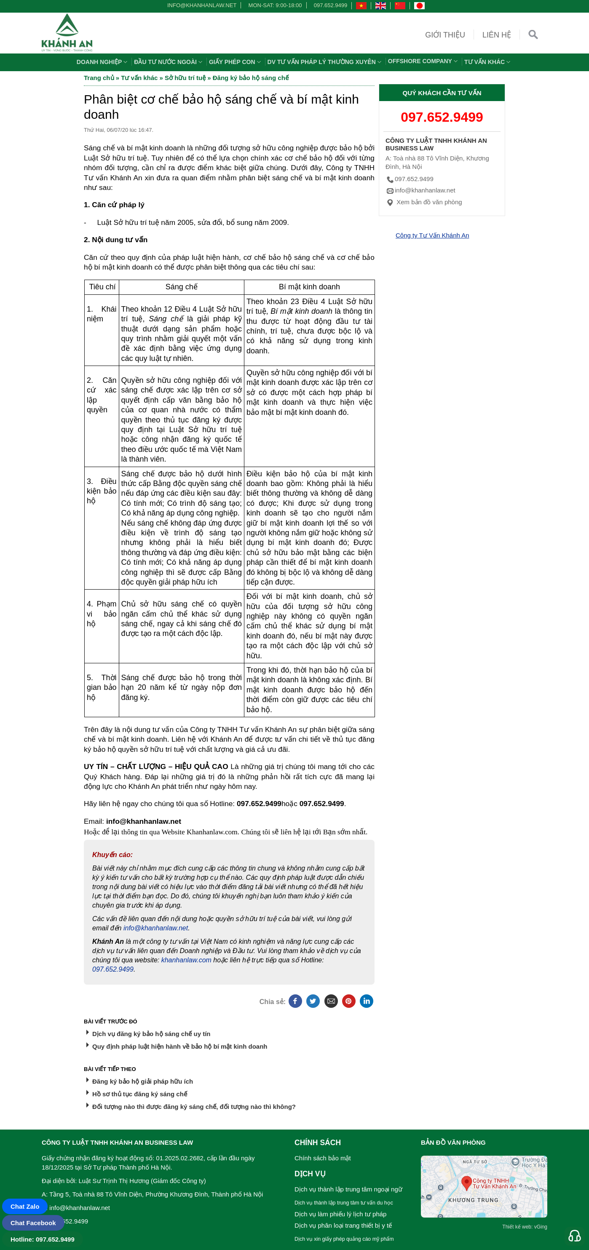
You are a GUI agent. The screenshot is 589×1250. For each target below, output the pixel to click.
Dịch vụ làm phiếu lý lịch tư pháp (340, 1214)
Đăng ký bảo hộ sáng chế (251, 77)
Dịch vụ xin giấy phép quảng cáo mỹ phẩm (344, 1239)
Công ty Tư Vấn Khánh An (432, 235)
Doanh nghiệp (103, 62)
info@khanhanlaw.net (200, 5)
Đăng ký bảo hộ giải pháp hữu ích (142, 1081)
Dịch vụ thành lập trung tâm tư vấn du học (343, 1203)
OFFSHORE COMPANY (424, 61)
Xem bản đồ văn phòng (424, 202)
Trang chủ (99, 77)
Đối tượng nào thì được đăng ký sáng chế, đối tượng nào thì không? (194, 1106)
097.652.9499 (331, 5)
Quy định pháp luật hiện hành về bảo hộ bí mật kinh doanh (179, 1046)
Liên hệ (496, 35)
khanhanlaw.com (186, 960)
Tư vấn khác (488, 62)
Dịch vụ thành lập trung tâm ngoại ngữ (348, 1189)
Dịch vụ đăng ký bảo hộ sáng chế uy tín (151, 1033)
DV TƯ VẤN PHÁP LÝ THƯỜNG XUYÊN (325, 62)
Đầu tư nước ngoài (169, 62)
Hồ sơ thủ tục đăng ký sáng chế (139, 1094)
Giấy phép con (236, 62)
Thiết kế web (516, 1227)
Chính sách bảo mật (322, 1158)
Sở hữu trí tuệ (185, 77)
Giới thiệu (445, 35)
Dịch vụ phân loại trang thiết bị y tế (343, 1225)
